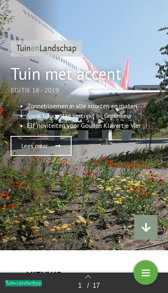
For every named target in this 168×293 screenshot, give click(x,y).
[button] (41, 146)
